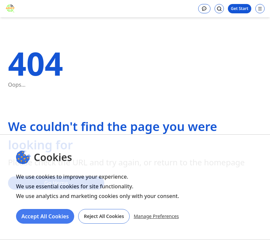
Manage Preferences (156, 216)
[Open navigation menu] (260, 8)
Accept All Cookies (45, 216)
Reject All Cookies (104, 216)
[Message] (204, 8)
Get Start (239, 8)
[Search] (219, 8)
